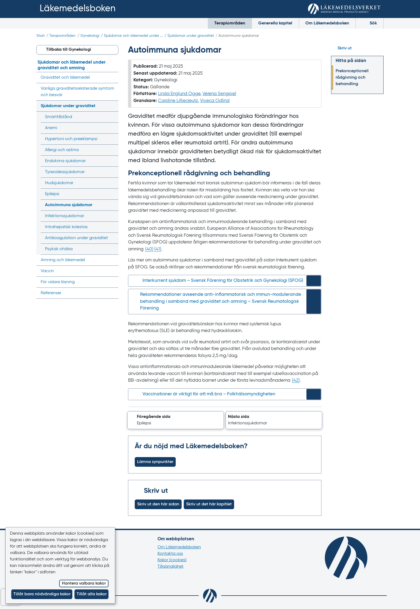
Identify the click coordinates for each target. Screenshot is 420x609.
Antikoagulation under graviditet (76, 238)
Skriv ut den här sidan (158, 504)
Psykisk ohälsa (59, 249)
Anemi (51, 128)
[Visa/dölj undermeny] (112, 106)
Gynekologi (89, 36)
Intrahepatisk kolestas (66, 227)
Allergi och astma (62, 150)
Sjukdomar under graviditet (190, 36)
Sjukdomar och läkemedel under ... (133, 36)
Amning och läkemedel (63, 260)
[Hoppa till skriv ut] (357, 48)
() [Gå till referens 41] (157, 249)
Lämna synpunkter (155, 462)
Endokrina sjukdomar (65, 161)
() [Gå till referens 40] (149, 249)
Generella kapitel (275, 23)
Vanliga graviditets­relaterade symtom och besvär (77, 91)
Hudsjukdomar (59, 183)
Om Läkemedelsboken (327, 23)
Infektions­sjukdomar (64, 216)
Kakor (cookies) (172, 560)
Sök (369, 22)
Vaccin (47, 271)
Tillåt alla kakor (92, 594)
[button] (175, 420)
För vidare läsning (58, 282)
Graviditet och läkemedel (65, 77)
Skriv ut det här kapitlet (209, 504)
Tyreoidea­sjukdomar (65, 172)
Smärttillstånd (58, 117)
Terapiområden (229, 23)
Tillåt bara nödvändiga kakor (41, 594)
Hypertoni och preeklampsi (71, 139)
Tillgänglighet (170, 566)
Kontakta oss (170, 554)
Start (40, 36)
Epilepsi (52, 194)
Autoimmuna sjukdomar (68, 205)
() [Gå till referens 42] (296, 380)
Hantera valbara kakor (84, 583)
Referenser (51, 293)
